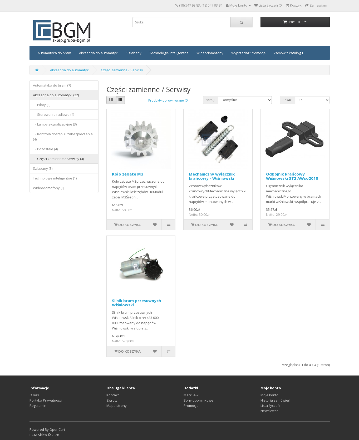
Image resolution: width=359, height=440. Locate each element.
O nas (34, 395)
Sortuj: (210, 100)
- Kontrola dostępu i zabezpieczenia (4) (63, 137)
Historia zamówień (275, 400)
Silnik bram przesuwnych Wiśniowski (136, 303)
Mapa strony (116, 405)
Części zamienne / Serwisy (122, 70)
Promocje (191, 405)
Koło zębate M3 (127, 174)
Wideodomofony (209, 53)
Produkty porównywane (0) (168, 100)
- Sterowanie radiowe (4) (53, 114)
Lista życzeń (270, 405)
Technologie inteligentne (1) (55, 178)
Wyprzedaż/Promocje (248, 53)
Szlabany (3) (42, 168)
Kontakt (112, 395)
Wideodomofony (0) (48, 188)
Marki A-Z (191, 395)
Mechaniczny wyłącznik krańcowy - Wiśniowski (212, 176)
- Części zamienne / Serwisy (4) (58, 158)
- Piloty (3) (41, 104)
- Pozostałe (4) (45, 149)
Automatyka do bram (54, 53)
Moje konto (269, 395)
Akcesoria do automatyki (99, 53)
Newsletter (269, 410)
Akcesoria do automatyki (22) (56, 95)
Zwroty (111, 400)
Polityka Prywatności (45, 400)
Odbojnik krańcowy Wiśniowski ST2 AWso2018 (292, 176)
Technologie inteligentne (169, 53)
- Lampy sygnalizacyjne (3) (55, 124)
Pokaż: (287, 100)
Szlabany (133, 53)
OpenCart (57, 429)
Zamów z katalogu (288, 53)
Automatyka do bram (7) (52, 85)
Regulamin (37, 405)
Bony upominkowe (198, 400)
